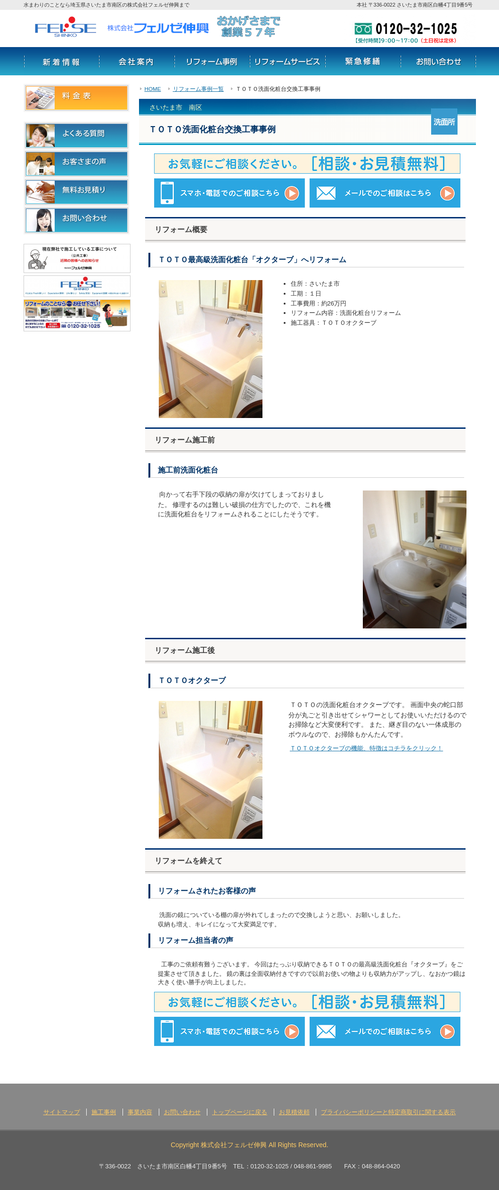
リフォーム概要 (181, 229)
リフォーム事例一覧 (198, 89)
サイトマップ (61, 1112)
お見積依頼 (294, 1112)
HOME (153, 89)
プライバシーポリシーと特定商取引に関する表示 (388, 1112)
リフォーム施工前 (185, 440)
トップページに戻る (239, 1112)
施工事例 (103, 1112)
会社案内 (136, 61)
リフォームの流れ (363, 61)
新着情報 (61, 61)
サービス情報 (287, 61)
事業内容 (140, 1112)
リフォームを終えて (188, 861)
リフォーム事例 (212, 61)
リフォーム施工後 (185, 650)
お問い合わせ (438, 61)
